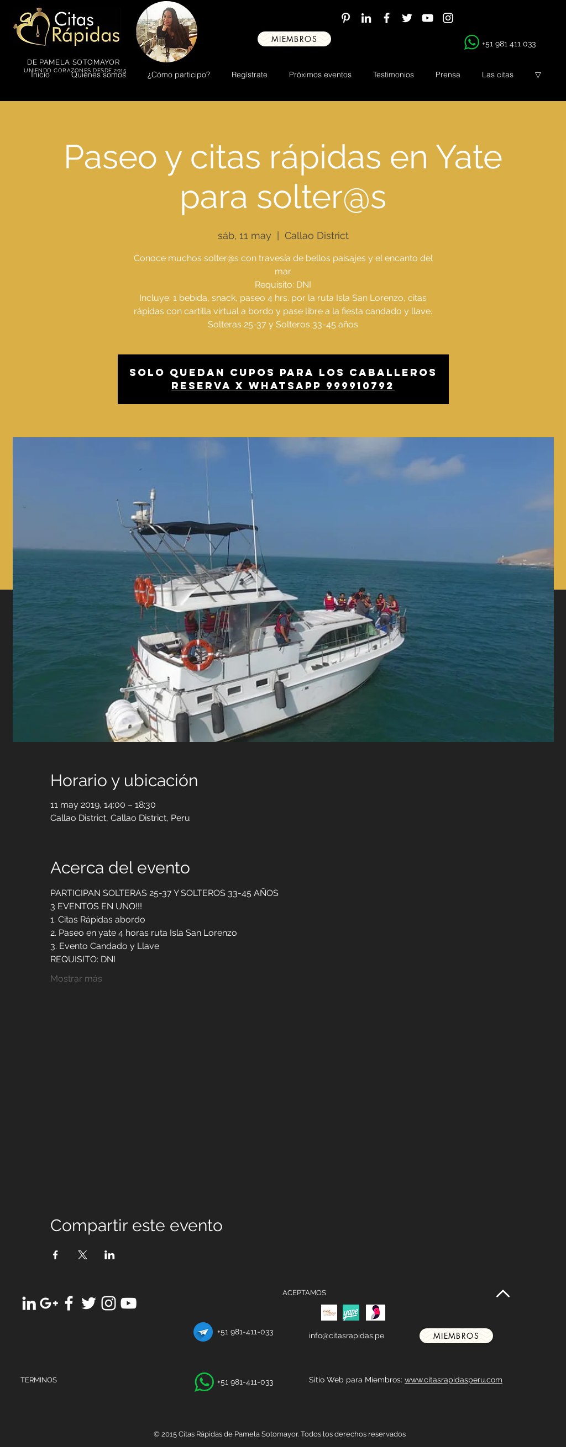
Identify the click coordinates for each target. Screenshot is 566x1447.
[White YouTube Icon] (427, 18)
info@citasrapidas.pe (346, 1335)
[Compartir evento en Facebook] (55, 1254)
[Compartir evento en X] (82, 1254)
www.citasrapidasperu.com (453, 1379)
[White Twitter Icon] (407, 18)
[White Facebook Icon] (387, 18)
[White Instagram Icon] (448, 18)
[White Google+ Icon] (49, 1303)
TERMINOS (38, 1380)
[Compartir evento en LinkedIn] (109, 1254)
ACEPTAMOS (304, 1293)
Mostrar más (76, 978)
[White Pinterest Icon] (346, 18)
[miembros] (294, 38)
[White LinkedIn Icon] (366, 18)
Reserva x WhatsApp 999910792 (283, 385)
